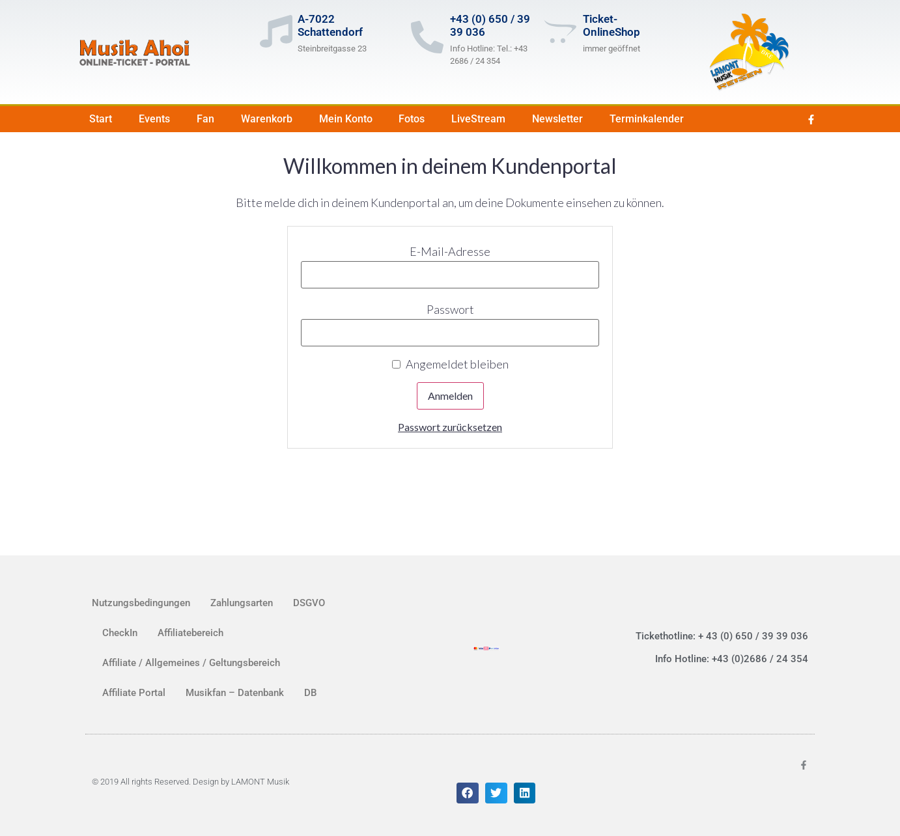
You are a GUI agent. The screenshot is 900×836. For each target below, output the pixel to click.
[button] (468, 793)
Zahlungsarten (241, 603)
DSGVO (309, 603)
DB (310, 693)
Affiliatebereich (190, 633)
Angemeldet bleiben (450, 364)
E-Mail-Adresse (450, 251)
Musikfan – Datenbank (235, 693)
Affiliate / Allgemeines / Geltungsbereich (191, 663)
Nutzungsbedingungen (141, 603)
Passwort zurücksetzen (450, 427)
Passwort (450, 309)
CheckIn (119, 633)
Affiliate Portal (133, 693)
